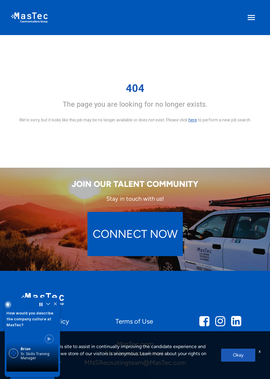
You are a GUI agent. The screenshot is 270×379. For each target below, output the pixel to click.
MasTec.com (135, 344)
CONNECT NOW (135, 234)
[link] (32, 351)
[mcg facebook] (204, 323)
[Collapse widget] (48, 304)
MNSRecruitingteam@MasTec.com (135, 362)
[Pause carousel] (41, 304)
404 (135, 88)
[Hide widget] (55, 304)
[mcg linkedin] (236, 323)
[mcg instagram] (220, 323)
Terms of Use (134, 321)
